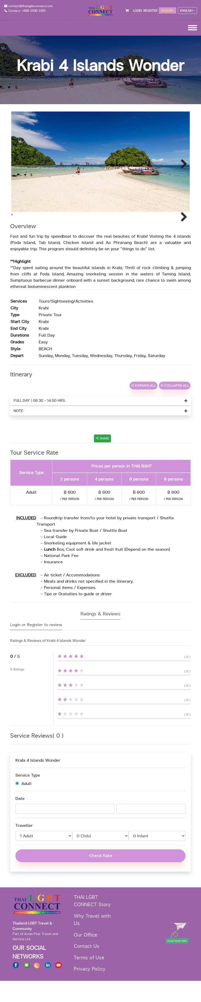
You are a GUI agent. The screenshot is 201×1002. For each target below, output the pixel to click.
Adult (23, 805)
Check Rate (100, 876)
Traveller (24, 847)
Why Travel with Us (92, 941)
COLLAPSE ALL (174, 407)
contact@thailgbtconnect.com (30, 6)
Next (182, 163)
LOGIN (137, 10)
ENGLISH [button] (186, 10)
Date (20, 820)
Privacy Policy (89, 990)
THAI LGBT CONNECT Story (92, 922)
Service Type (27, 796)
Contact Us (86, 967)
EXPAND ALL (143, 407)
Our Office (85, 956)
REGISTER (150, 10)
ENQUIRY (167, 10)
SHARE (102, 459)
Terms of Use (89, 979)
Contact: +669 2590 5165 (27, 10)
